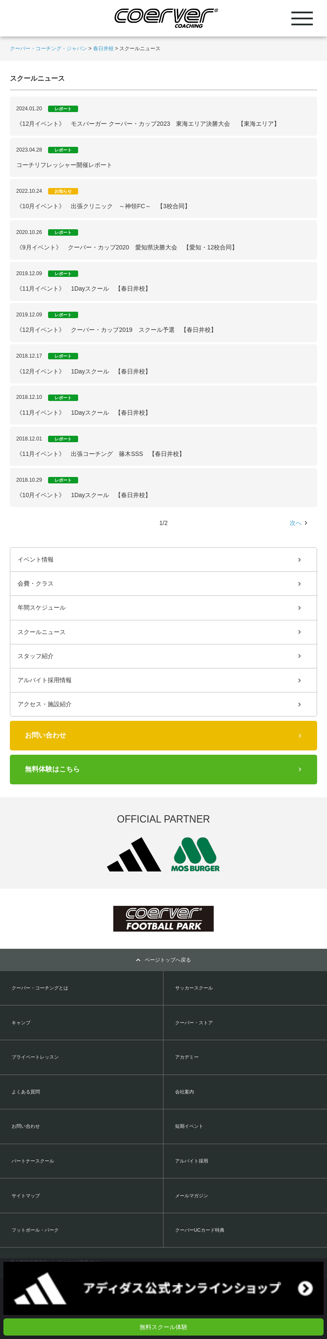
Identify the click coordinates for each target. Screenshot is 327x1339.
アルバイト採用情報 (45, 680)
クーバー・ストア (194, 1022)
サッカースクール (194, 987)
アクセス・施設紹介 (45, 704)
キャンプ (21, 1022)
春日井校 (103, 49)
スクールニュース (42, 632)
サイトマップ (26, 1195)
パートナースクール (33, 1160)
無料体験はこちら (52, 769)
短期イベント (189, 1126)
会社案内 (184, 1091)
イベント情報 (36, 559)
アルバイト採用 (191, 1160)
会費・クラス (36, 583)
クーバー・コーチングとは (40, 987)
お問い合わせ (45, 735)
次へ (296, 522)
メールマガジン (191, 1195)
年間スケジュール (42, 607)
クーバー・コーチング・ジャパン (48, 49)
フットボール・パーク (35, 1230)
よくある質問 (26, 1091)
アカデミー (187, 1057)
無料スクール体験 (163, 1327)
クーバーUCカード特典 (199, 1230)
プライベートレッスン (35, 1057)
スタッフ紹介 (36, 656)
